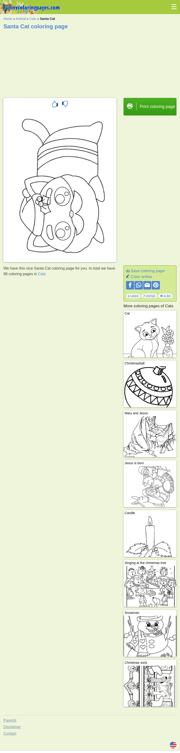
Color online (141, 276)
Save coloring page (148, 271)
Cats (33, 19)
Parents (9, 720)
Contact (9, 733)
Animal (21, 19)
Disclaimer (12, 727)
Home (7, 19)
